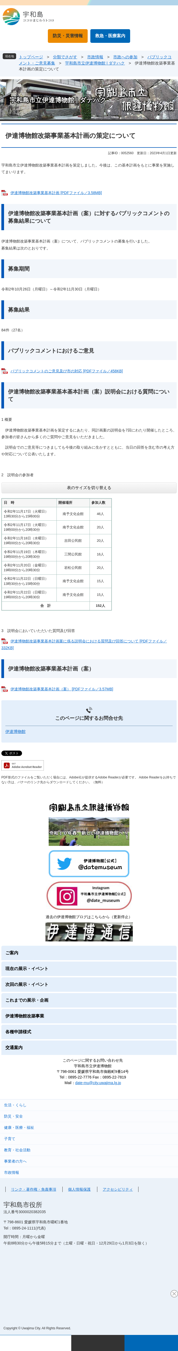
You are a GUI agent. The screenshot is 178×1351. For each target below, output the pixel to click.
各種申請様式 (18, 1032)
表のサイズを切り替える (89, 487)
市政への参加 (125, 57)
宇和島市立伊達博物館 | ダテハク (95, 63)
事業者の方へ (15, 1161)
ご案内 (11, 953)
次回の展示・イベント (26, 984)
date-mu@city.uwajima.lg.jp (98, 1083)
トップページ (31, 57)
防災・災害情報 (68, 35)
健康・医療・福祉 (19, 1127)
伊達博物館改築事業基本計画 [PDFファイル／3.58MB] (56, 193)
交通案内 (14, 1047)
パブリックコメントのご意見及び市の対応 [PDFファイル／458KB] (66, 371)
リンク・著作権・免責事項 (33, 1189)
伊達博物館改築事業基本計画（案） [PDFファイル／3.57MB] (61, 689)
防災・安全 (13, 1116)
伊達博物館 (15, 731)
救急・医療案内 (110, 35)
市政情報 (95, 57)
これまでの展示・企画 (26, 1000)
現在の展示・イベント (26, 968)
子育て (9, 1139)
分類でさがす (65, 57)
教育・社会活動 (17, 1150)
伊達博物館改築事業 (24, 1016)
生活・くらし (15, 1105)
